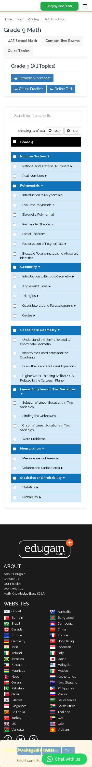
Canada (13, 629)
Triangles (29, 296)
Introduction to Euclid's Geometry (46, 276)
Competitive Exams (62, 41)
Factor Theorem (33, 234)
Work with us (13, 588)
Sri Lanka (14, 712)
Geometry (28, 267)
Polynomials (30, 185)
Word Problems (33, 439)
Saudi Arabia (63, 700)
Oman (12, 682)
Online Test (61, 89)
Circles (27, 315)
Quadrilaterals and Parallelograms (47, 305)
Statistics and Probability (41, 477)
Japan (58, 659)
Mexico (59, 670)
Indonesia (61, 647)
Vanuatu (14, 729)
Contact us (11, 579)
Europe (13, 635)
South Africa (63, 706)
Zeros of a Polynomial (38, 214)
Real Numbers (33, 176)
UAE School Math (22, 41)
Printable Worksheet (32, 78)
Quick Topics (18, 51)
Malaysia (60, 665)
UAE (57, 718)
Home (8, 19)
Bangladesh (62, 617)
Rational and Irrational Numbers (45, 166)
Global (12, 611)
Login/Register (59, 6)
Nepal (12, 676)
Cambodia (61, 623)
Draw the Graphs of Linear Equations (49, 366)
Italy (57, 653)
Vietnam (60, 729)
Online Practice (28, 89)
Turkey (12, 718)
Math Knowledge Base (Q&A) (25, 593)
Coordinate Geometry (38, 330)
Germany (14, 641)
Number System (33, 156)
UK (10, 724)
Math (20, 19)
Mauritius (14, 670)
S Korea (13, 700)
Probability (30, 497)
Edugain (8, 5)
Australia (60, 612)
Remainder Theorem (37, 224)
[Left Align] (55, 131)
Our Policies (12, 584)
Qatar (11, 694)
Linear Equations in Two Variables (48, 389)
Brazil (12, 623)
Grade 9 (33, 19)
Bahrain (13, 617)
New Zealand (64, 682)
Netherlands (63, 676)
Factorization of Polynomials (42, 244)
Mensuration (30, 448)
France (59, 635)
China (58, 629)
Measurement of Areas (38, 458)
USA (57, 724)
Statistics (28, 487)
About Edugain (15, 574)
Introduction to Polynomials (42, 195)
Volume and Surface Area (41, 468)
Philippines (62, 688)
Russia (58, 694)
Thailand (60, 712)
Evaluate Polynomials (38, 205)
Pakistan (14, 688)
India (11, 647)
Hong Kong (62, 641)
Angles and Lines (34, 286)
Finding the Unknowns (39, 416)
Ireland (13, 653)
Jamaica (14, 659)
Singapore (15, 706)
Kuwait (13, 665)
